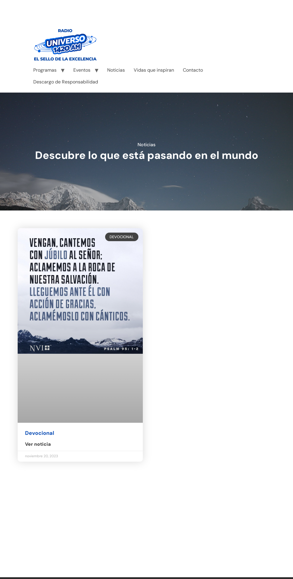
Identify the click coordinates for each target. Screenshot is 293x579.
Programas (45, 70)
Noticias (116, 70)
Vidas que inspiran (154, 70)
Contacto (193, 70)
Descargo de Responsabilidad (65, 82)
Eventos (81, 70)
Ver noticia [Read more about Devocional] (38, 444)
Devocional (39, 433)
